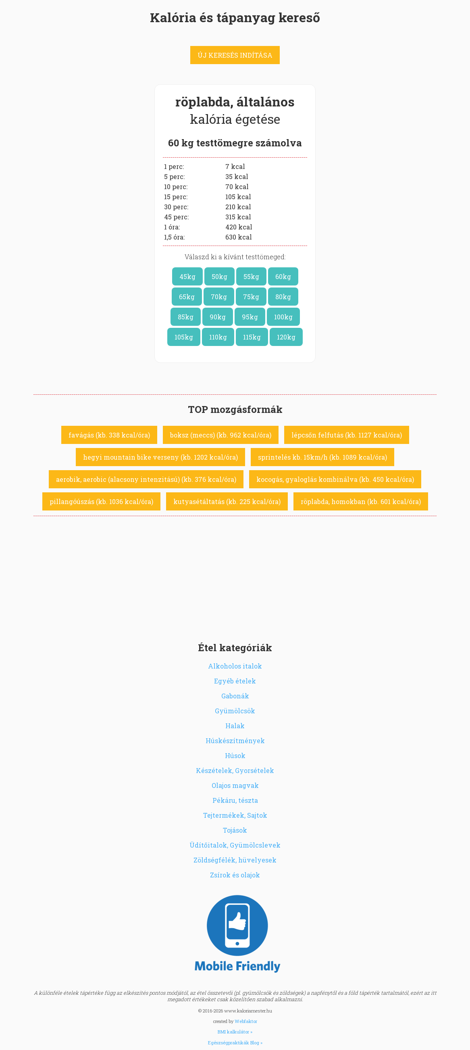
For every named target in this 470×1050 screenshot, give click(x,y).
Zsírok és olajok (235, 875)
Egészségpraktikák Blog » (235, 1043)
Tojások (235, 830)
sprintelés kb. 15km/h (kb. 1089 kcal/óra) (322, 457)
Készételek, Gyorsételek (235, 770)
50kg (219, 276)
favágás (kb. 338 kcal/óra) (109, 435)
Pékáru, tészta (235, 800)
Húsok (235, 755)
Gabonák (235, 696)
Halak (235, 725)
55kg (251, 276)
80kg (283, 296)
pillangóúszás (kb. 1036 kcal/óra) (101, 501)
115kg (252, 337)
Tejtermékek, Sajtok (235, 815)
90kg (218, 316)
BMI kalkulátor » (235, 1032)
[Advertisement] (235, 576)
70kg (219, 296)
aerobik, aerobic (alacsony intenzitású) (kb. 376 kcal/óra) (146, 479)
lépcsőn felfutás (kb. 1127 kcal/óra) (346, 435)
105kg (184, 337)
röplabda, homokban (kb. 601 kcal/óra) (361, 501)
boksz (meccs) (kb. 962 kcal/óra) (220, 435)
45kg (187, 276)
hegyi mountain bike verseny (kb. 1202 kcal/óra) (160, 457)
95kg (250, 316)
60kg (283, 276)
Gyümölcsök (235, 710)
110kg (218, 337)
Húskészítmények (235, 740)
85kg (185, 316)
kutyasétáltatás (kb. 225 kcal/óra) (227, 501)
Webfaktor (246, 1021)
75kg (251, 296)
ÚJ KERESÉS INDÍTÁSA (235, 55)
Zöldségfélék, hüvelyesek (235, 860)
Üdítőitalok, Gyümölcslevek (235, 845)
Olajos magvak (235, 785)
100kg (283, 316)
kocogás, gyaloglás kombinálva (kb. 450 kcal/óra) (335, 479)
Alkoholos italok (235, 666)
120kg (286, 337)
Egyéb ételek (235, 681)
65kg (187, 296)
